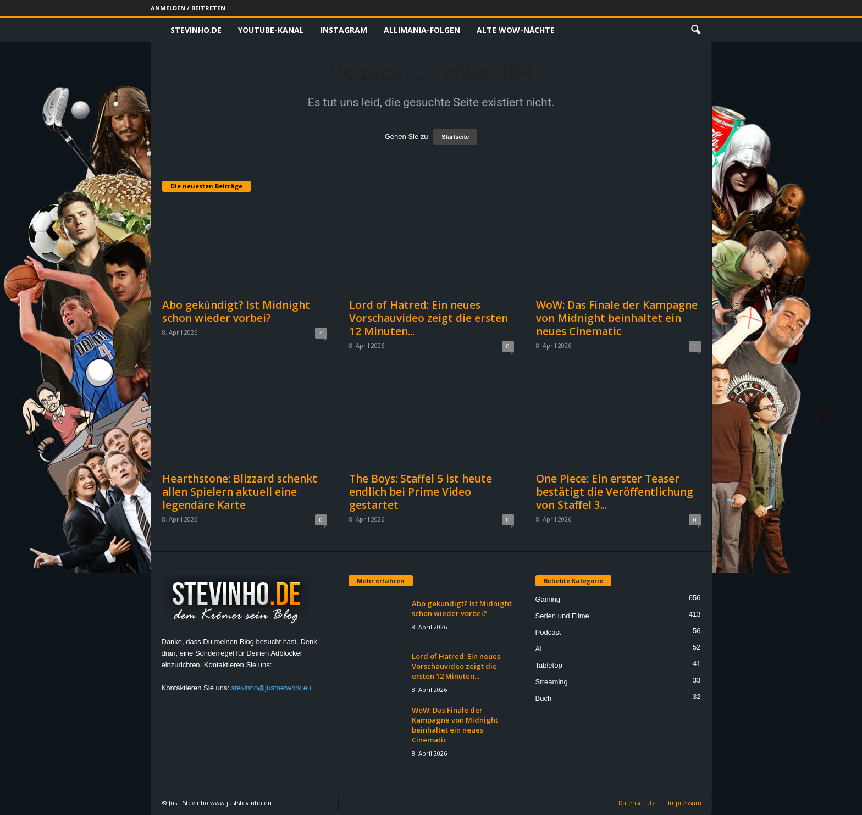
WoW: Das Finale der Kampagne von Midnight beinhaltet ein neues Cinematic (617, 318)
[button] (695, 30)
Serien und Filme (562, 616)
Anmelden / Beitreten (188, 8)
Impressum (684, 803)
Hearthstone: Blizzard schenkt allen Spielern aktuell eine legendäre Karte (239, 492)
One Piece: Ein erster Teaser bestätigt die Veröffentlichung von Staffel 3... (614, 492)
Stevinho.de (196, 30)
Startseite (455, 137)
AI (538, 649)
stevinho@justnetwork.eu (271, 688)
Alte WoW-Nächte (516, 30)
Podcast (548, 632)
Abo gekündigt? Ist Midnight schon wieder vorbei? (236, 311)
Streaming (551, 682)
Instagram (344, 30)
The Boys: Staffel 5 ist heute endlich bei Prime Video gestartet (420, 492)
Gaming (548, 599)
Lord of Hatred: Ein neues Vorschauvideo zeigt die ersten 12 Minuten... (428, 318)
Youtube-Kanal (271, 30)
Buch (543, 698)
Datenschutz (636, 803)
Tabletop (548, 665)
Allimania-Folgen (422, 30)
